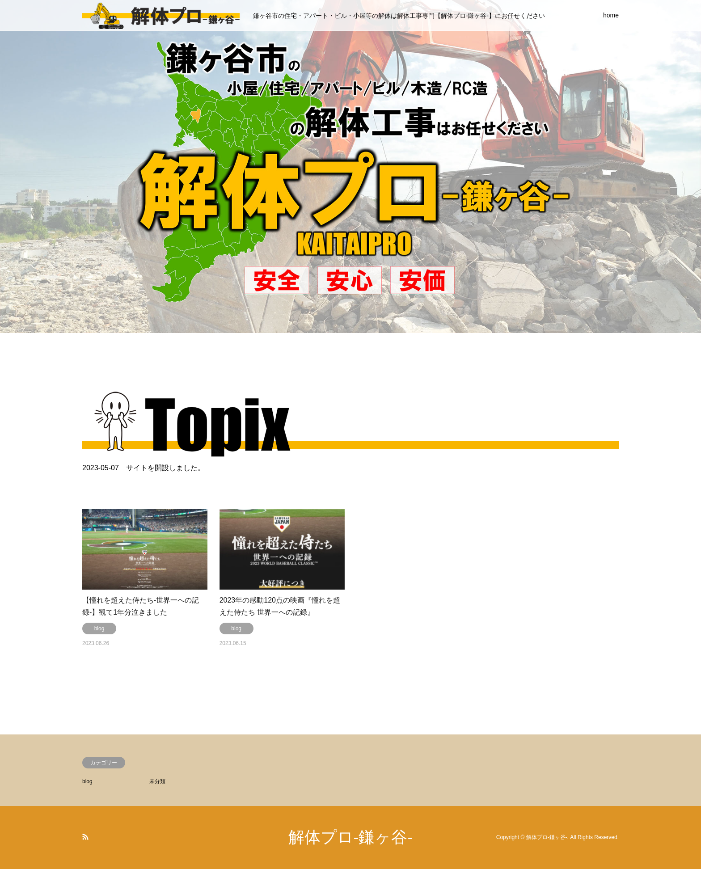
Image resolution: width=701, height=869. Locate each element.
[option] (350, 166)
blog (87, 781)
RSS (85, 837)
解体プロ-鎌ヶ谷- (350, 837)
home (611, 15)
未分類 (157, 781)
